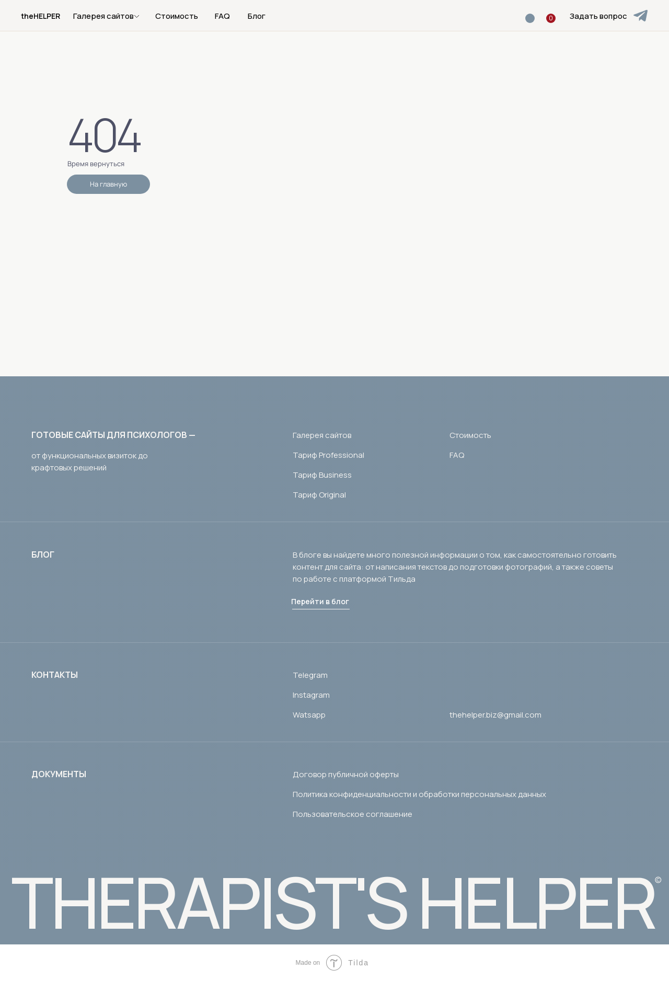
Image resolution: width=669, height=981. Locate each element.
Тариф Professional (328, 454)
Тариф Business (322, 474)
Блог (257, 15)
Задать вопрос (598, 15)
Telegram (310, 675)
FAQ (222, 15)
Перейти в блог (320, 601)
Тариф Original (319, 494)
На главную (108, 184)
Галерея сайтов (322, 435)
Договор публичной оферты (346, 774)
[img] (640, 15)
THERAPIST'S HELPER (333, 902)
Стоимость (176, 15)
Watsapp (309, 714)
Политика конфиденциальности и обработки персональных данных (419, 794)
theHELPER (40, 16)
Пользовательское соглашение (352, 814)
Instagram (311, 694)
